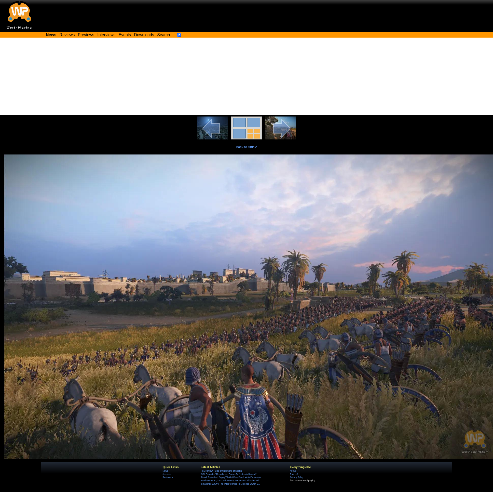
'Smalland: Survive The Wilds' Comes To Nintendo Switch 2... (230, 484)
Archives (166, 474)
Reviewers (167, 477)
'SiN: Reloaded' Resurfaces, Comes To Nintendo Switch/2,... (230, 474)
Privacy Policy (296, 477)
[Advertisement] (246, 76)
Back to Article (246, 147)
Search (163, 35)
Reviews (67, 35)
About (292, 471)
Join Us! (294, 474)
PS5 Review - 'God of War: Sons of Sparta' (221, 471)
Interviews (106, 35)
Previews (86, 35)
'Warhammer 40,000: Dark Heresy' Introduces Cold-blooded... (230, 480)
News (165, 471)
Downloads (144, 35)
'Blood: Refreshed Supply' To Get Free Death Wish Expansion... (231, 477)
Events (125, 35)
